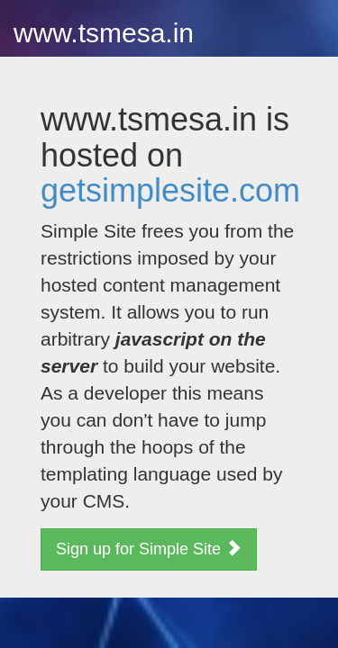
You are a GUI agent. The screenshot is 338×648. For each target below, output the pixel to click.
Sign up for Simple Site (149, 548)
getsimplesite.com (170, 190)
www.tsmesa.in (104, 33)
